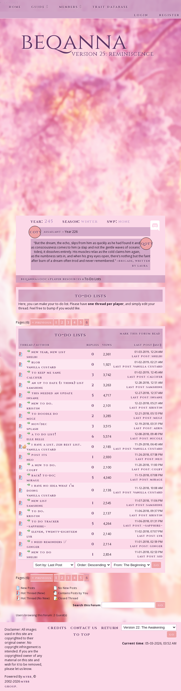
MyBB (27, 676)
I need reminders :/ (49, 541)
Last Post (143, 344)
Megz (31, 418)
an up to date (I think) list (57, 382)
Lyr (29, 536)
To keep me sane (46, 372)
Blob (35, 362)
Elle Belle (35, 439)
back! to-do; (43, 475)
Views (107, 344)
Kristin (33, 408)
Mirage (33, 480)
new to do (41, 552)
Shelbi (32, 356)
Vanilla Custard (41, 367)
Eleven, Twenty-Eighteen (54, 531)
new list (39, 500)
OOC (43, 279)
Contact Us (83, 627)
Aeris (158, 428)
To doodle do (44, 413)
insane (33, 397)
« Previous (41, 322)
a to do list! (43, 434)
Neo (30, 459)
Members (68, 7)
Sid (160, 556)
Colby (32, 469)
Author (42, 344)
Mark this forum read (140, 333)
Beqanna (29, 279)
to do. (37, 511)
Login (141, 15)
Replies (93, 344)
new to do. (42, 403)
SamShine (35, 387)
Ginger (33, 546)
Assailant (52, 231)
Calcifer (34, 377)
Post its (39, 454)
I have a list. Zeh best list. (56, 444)
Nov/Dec (39, 423)
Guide (38, 7)
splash (32, 428)
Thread (26, 344)
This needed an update (52, 393)
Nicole (156, 438)
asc (157, 344)
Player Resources (65, 279)
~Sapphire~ (36, 526)
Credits (57, 627)
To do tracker (45, 521)
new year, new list (48, 351)
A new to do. (43, 465)
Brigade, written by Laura (134, 263)
